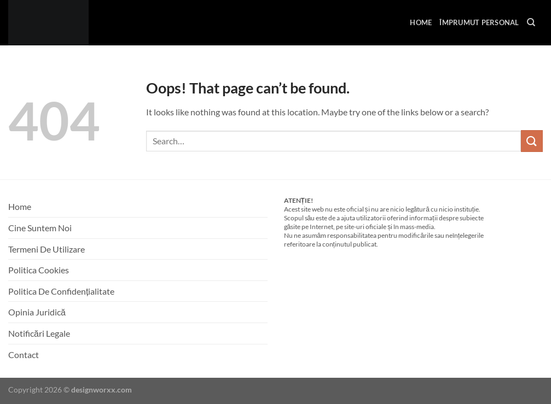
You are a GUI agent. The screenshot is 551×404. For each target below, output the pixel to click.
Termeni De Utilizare (46, 249)
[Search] (531, 22)
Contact (23, 354)
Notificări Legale (39, 333)
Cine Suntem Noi (40, 228)
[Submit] (532, 140)
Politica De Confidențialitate (61, 291)
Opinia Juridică (37, 312)
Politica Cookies (38, 270)
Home (421, 22)
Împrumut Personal (479, 22)
